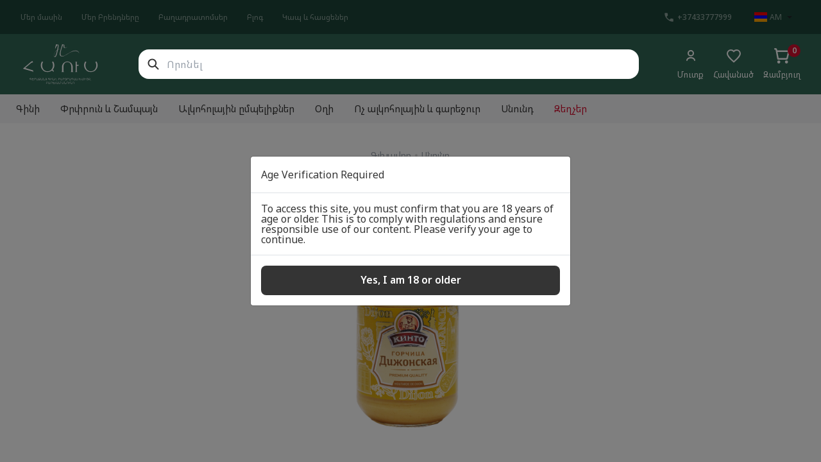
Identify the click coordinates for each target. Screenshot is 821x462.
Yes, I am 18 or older (410, 280)
